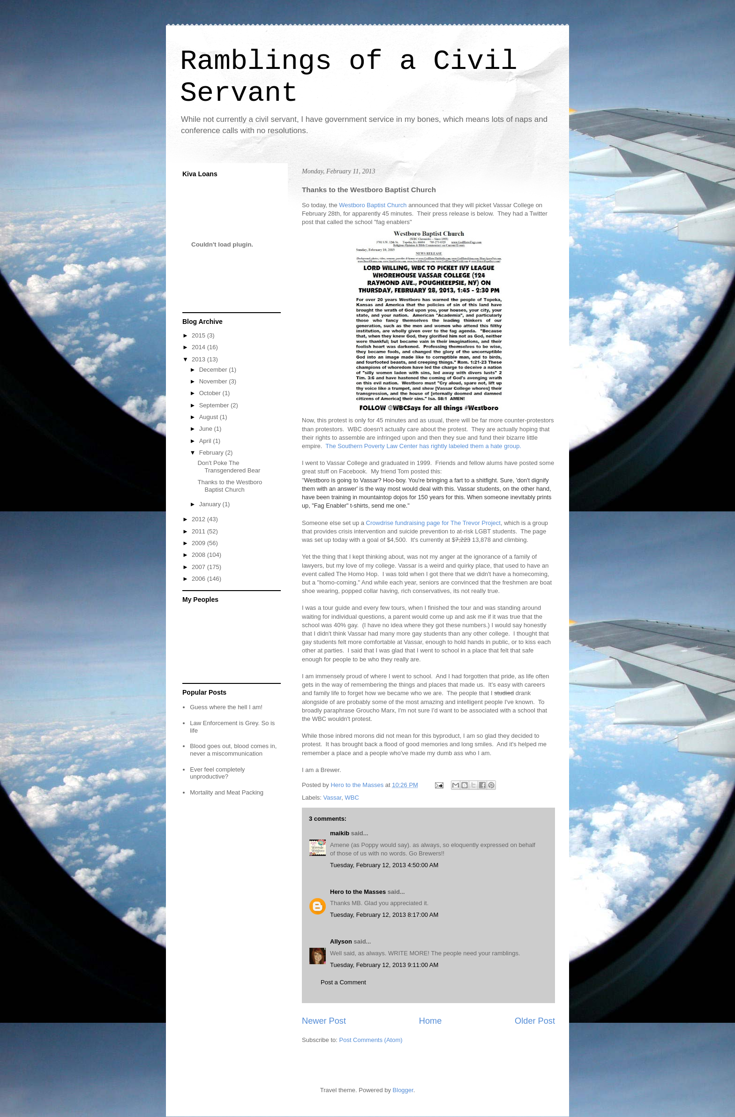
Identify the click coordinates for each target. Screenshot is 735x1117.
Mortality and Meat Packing (226, 792)
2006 (199, 578)
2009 (199, 543)
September (215, 405)
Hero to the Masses (358, 891)
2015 (199, 335)
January (211, 504)
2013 (199, 359)
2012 (199, 519)
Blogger (403, 1090)
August (209, 416)
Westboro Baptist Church (372, 205)
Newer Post (324, 1021)
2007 (199, 566)
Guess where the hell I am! (226, 707)
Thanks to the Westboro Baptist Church (229, 486)
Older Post (535, 1021)
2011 (199, 531)
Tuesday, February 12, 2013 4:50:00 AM (384, 865)
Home (430, 1021)
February (212, 452)
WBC (352, 797)
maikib (339, 833)
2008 (199, 554)
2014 (199, 347)
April (206, 440)
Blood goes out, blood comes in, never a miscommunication (233, 749)
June (206, 428)
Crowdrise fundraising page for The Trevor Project (433, 522)
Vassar (332, 797)
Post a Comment (343, 982)
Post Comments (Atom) (371, 1039)
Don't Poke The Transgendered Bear (228, 466)
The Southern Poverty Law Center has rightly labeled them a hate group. (423, 446)
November (214, 381)
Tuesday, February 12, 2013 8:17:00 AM (384, 914)
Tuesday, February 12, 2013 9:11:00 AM (384, 964)
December (214, 369)
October (211, 393)
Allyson (341, 941)
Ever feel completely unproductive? (217, 773)
